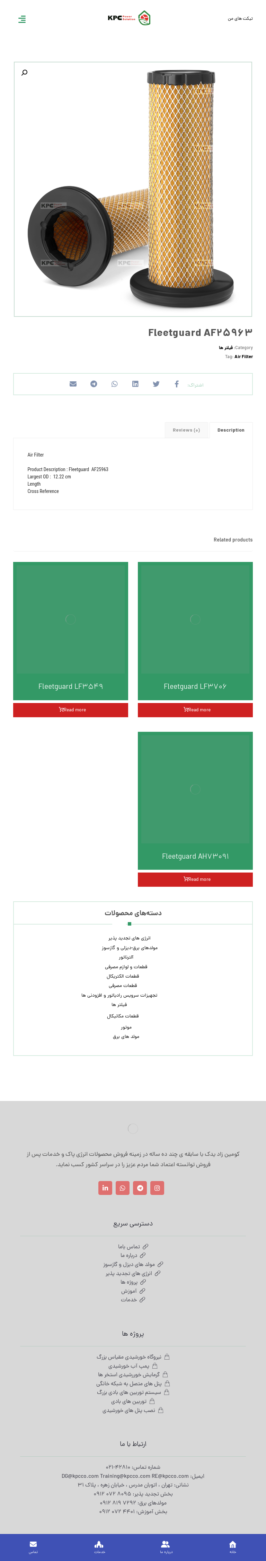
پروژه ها (133, 1282)
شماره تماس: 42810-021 (133, 1468)
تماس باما (133, 1247)
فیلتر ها (226, 348)
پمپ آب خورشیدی (133, 1366)
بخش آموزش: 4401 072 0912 (133, 1512)
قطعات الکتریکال (123, 976)
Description (231, 430)
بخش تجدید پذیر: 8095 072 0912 (133, 1494)
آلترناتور (126, 957)
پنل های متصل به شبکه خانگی (133, 1384)
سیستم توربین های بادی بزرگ (133, 1393)
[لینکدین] (105, 1188)
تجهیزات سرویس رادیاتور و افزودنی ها (119, 995)
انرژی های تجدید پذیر (129, 938)
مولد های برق (126, 1037)
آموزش (133, 1291)
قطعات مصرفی (123, 986)
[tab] (231, 430)
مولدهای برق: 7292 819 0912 (133, 1503)
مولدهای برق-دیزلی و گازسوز (130, 948)
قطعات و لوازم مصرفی (126, 967)
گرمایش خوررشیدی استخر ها (133, 1375)
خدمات (133, 1300)
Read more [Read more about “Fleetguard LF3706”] (199, 710)
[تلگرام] (140, 1188)
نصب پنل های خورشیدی (133, 1411)
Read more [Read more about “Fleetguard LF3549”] (75, 710)
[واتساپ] (123, 1188)
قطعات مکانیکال (123, 1016)
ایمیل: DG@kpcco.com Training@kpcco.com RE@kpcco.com (133, 1477)
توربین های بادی (133, 1402)
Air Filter (243, 357)
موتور (126, 1027)
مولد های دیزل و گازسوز (133, 1265)
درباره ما (133, 1256)
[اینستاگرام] (157, 1188)
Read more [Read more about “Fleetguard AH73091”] (199, 880)
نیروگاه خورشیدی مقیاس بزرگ (133, 1357)
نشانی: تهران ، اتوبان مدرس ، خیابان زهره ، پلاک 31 (133, 1485)
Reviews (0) (186, 430)
